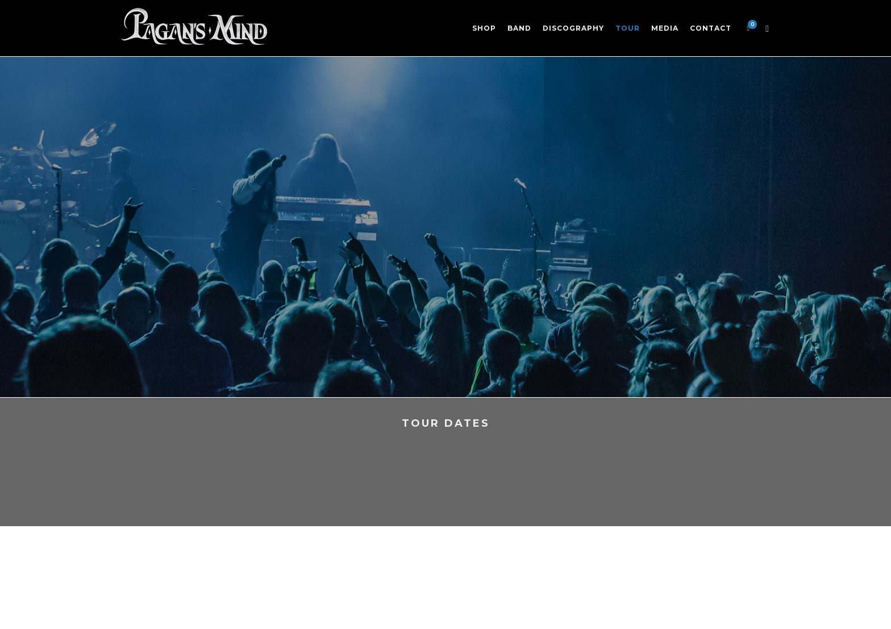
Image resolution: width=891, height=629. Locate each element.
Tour (627, 28)
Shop (484, 28)
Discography (573, 28)
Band (519, 28)
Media (664, 28)
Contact (710, 28)
